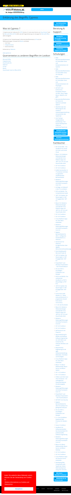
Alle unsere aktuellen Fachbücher (60, 474)
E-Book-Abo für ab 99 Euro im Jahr (60, 479)
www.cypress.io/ (7, 53)
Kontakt (64, 488)
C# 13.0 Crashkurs (61, 214)
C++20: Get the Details (62, 305)
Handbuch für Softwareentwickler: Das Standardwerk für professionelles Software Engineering (62, 431)
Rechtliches (65, 490)
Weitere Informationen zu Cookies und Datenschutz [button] (17, 483)
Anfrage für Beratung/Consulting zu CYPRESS (60, 38)
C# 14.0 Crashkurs (61, 165)
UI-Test (36, 39)
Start (37, 488)
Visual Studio (44, 32)
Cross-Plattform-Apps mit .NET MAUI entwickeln (61, 220)
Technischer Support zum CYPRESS (60, 49)
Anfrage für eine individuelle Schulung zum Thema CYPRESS (60, 132)
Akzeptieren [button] (18, 489)
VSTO (21, 32)
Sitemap (57, 488)
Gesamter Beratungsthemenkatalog (62, 44)
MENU (42, 9)
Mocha (21, 41)
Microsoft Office (9, 34)
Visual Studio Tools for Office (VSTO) (12, 70)
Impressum (56, 490)
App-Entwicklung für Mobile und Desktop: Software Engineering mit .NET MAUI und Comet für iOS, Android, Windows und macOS (62, 340)
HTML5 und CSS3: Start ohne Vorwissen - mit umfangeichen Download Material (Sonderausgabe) (62, 380)
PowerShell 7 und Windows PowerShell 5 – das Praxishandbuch (62, 264)
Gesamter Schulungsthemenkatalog (62, 138)
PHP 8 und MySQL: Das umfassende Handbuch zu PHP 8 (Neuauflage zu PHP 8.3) (62, 280)
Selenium (13, 49)
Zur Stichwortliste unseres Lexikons (60, 24)
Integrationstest (9, 45)
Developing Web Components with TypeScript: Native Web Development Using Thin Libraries (61, 466)
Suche (43, 488)
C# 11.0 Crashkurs (61, 372)
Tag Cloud (50, 488)
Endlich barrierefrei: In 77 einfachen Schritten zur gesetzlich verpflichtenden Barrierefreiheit (62, 173)
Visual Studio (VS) (7, 63)
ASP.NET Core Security (62, 400)
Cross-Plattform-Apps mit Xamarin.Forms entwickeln (61, 458)
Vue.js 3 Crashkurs (61, 425)
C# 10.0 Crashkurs (61, 452)
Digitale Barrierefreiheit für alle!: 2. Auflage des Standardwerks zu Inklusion (61, 235)
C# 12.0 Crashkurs (61, 326)
